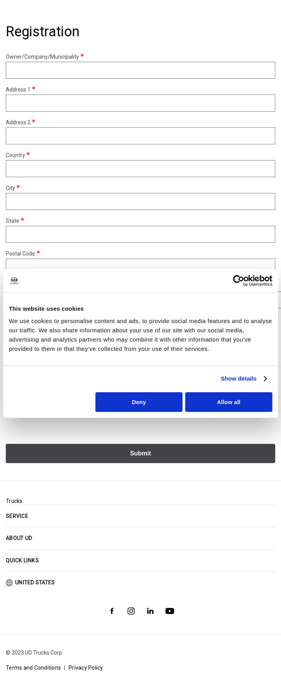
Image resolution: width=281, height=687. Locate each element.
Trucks (14, 501)
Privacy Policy (86, 668)
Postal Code (20, 253)
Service (17, 516)
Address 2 (18, 122)
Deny (139, 402)
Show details (239, 378)
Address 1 (18, 89)
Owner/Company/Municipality (42, 57)
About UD (19, 538)
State (12, 221)
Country (15, 155)
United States (35, 582)
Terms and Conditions (33, 668)
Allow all (229, 402)
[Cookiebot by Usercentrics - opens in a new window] (238, 280)
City (10, 188)
